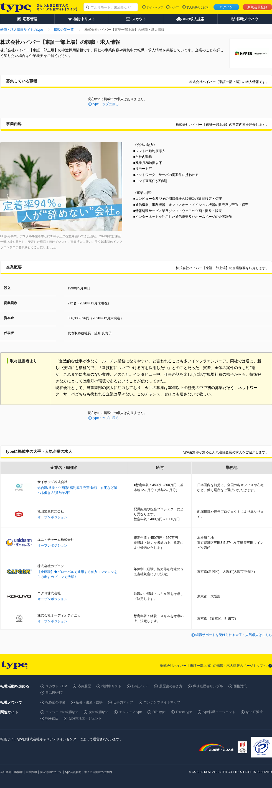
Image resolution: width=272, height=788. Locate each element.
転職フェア (140, 686)
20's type (159, 712)
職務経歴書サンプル (208, 686)
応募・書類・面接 (89, 702)
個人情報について (51, 772)
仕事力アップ (123, 702)
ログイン (226, 7)
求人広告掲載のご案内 (98, 772)
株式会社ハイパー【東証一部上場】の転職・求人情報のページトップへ (213, 666)
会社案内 (5, 772)
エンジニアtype (130, 712)
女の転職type (98, 712)
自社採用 (31, 772)
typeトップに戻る (106, 104)
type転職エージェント (219, 712)
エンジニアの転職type (61, 712)
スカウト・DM (56, 686)
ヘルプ (175, 7)
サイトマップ (154, 7)
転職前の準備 (55, 702)
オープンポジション (52, 517)
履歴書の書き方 (170, 686)
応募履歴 (84, 686)
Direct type (184, 712)
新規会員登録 (257, 7)
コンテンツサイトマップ (162, 702)
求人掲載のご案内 (197, 7)
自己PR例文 (54, 692)
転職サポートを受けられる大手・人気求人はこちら (233, 635)
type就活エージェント (85, 718)
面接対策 (240, 686)
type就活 (52, 718)
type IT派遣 (254, 712)
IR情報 (18, 772)
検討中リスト (111, 686)
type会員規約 (73, 772)
